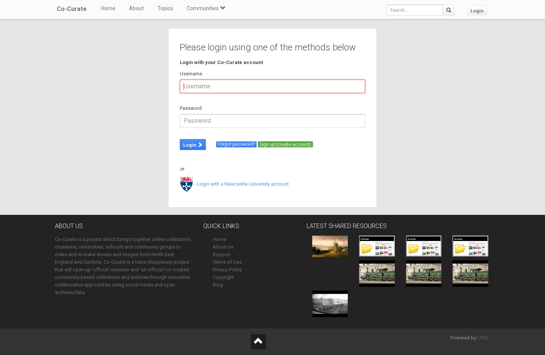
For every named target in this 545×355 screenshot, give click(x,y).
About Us (223, 247)
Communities (206, 8)
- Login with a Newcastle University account (234, 184)
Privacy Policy (227, 269)
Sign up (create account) (285, 144)
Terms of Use (227, 262)
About (136, 8)
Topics (165, 8)
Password (191, 108)
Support (221, 254)
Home (108, 8)
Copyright (223, 277)
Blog (218, 285)
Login (477, 11)
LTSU (482, 338)
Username (191, 74)
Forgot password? (236, 144)
